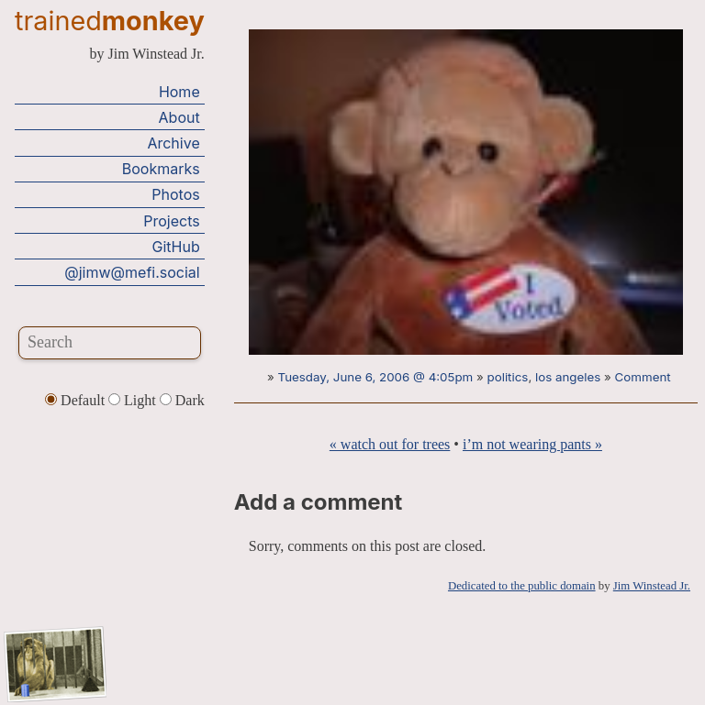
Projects (171, 221)
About (179, 117)
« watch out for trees (390, 444)
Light (134, 400)
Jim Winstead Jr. (651, 585)
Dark (182, 400)
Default (76, 400)
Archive (173, 143)
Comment (643, 376)
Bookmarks (161, 169)
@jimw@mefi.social (131, 272)
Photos (175, 194)
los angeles (567, 376)
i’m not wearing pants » (532, 444)
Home (179, 92)
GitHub (176, 246)
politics (508, 376)
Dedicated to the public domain (522, 585)
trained (110, 21)
